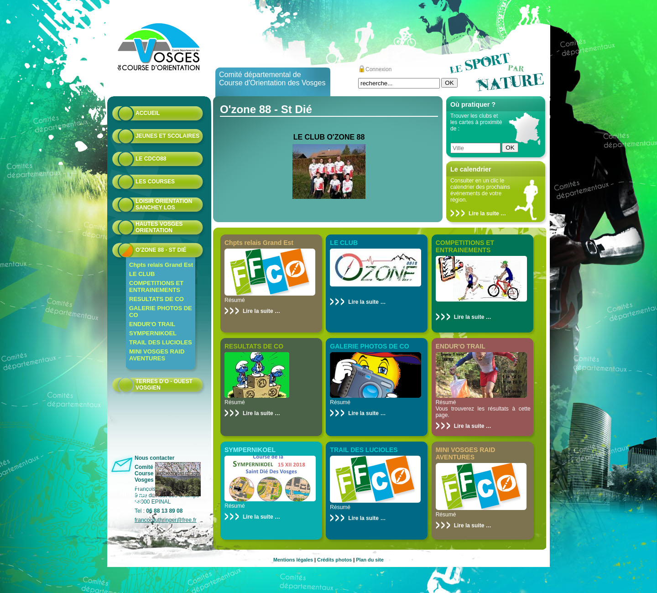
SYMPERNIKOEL (153, 333)
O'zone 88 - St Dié (161, 250)
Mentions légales (293, 559)
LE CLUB (142, 273)
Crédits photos (334, 559)
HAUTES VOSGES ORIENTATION (159, 227)
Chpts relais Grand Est (161, 264)
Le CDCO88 (151, 159)
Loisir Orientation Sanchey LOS (164, 204)
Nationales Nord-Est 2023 (134, 493)
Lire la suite (484, 213)
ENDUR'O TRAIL (152, 324)
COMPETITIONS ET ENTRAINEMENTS (156, 286)
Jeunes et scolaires (167, 136)
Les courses (155, 181)
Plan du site (370, 559)
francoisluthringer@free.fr (166, 520)
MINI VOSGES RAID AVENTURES (156, 355)
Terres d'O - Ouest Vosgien (164, 384)
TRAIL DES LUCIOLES (160, 342)
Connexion (378, 69)
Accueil (148, 113)
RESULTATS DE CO (156, 299)
